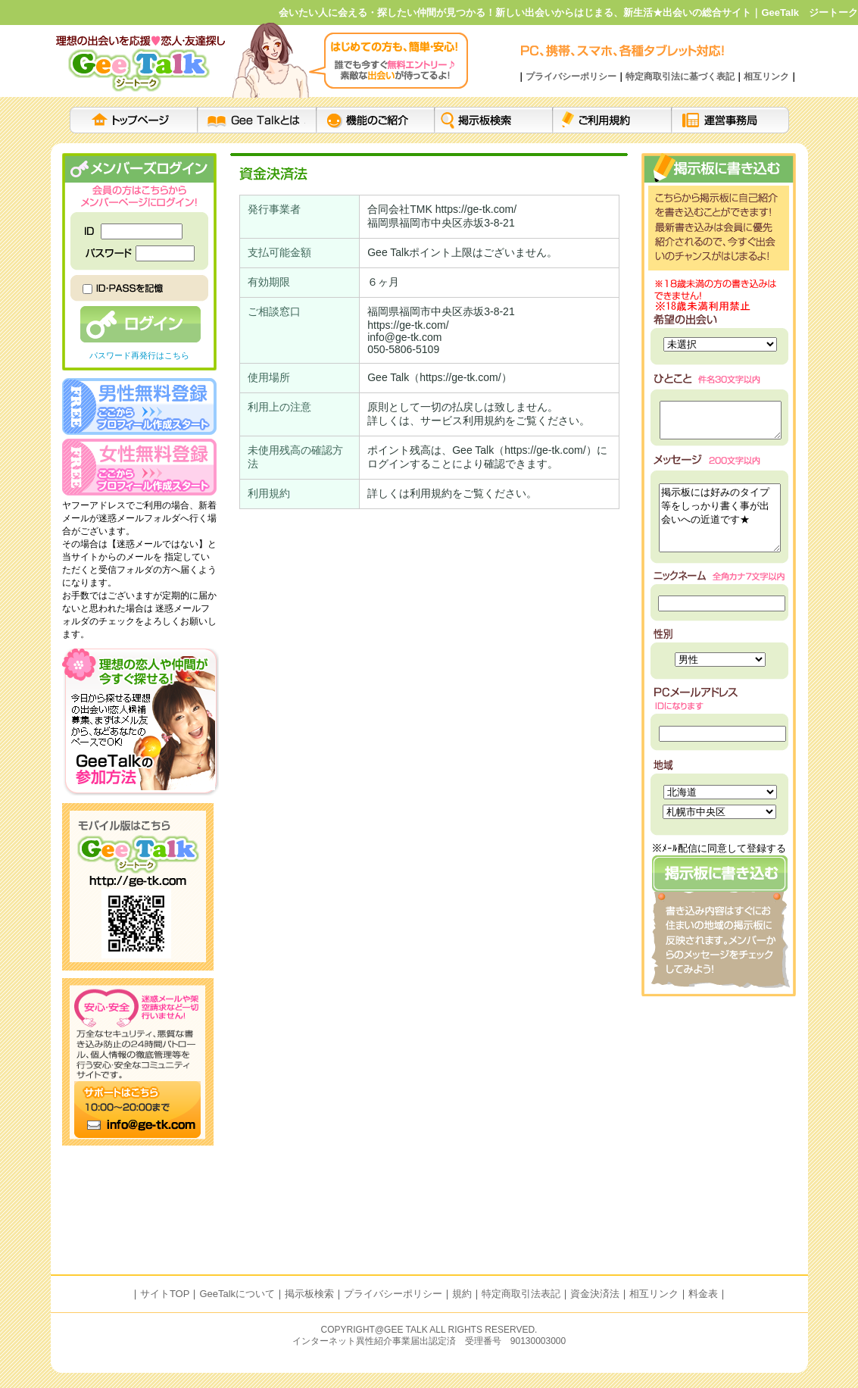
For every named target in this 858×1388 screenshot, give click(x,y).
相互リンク (766, 76)
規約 (462, 1293)
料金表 (703, 1293)
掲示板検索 (309, 1293)
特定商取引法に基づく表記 (680, 76)
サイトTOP (165, 1293)
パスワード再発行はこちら (139, 355)
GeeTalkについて (237, 1293)
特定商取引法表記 (521, 1293)
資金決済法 (594, 1293)
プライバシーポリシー (571, 76)
